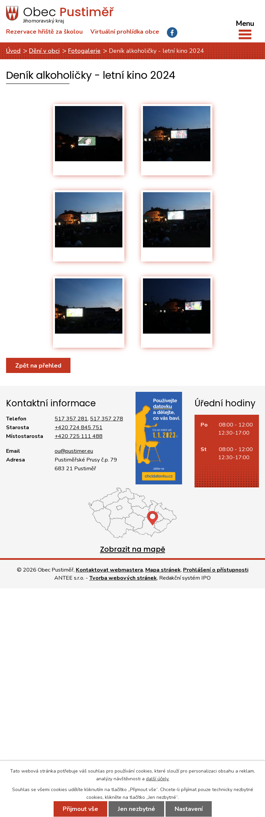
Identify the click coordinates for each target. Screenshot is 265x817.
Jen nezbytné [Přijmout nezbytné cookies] (136, 809)
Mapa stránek (163, 570)
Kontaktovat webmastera (109, 570)
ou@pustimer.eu (74, 451)
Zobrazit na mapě (132, 549)
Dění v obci (44, 51)
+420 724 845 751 (78, 427)
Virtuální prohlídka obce (124, 32)
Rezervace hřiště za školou (44, 32)
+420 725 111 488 (78, 436)
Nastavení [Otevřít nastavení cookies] (189, 809)
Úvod (13, 51)
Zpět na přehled (38, 366)
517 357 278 (106, 418)
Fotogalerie (84, 51)
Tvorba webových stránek (123, 578)
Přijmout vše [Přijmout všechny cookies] (80, 809)
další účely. (157, 779)
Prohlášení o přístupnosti (215, 570)
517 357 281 (71, 418)
